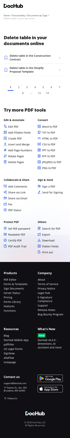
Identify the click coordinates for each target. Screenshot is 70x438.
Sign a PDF (48, 186)
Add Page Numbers (20, 150)
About (41, 279)
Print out (47, 252)
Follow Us (12, 398)
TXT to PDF (48, 132)
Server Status (12, 293)
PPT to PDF (48, 150)
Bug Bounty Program (50, 314)
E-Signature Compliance (45, 299)
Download (48, 240)
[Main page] (13, 6)
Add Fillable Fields (19, 132)
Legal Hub (44, 293)
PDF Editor (10, 279)
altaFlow (9, 357)
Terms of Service (48, 284)
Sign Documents (14, 288)
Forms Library (12, 302)
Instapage (10, 362)
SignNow (9, 353)
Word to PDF (49, 126)
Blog (6, 335)
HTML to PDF (50, 138)
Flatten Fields (50, 246)
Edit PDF (13, 126)
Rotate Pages (16, 156)
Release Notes (46, 310)
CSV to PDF (48, 144)
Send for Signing (52, 192)
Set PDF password (19, 228)
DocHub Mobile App (16, 340)
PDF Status (14, 210)
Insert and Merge (19, 144)
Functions (10, 310)
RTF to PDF (48, 156)
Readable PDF (16, 234)
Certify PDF (15, 240)
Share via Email (17, 198)
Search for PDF (51, 228)
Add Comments (17, 186)
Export (46, 234)
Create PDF (15, 138)
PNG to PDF (49, 168)
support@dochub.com (15, 383)
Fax (10, 204)
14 (47, 93)
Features (9, 306)
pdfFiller (9, 344)
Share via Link (16, 192)
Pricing (8, 297)
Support (43, 305)
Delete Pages (16, 162)
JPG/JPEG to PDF (51, 162)
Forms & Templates (16, 284)
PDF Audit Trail (17, 246)
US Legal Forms (13, 349)
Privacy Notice (46, 288)
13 (39, 93)
